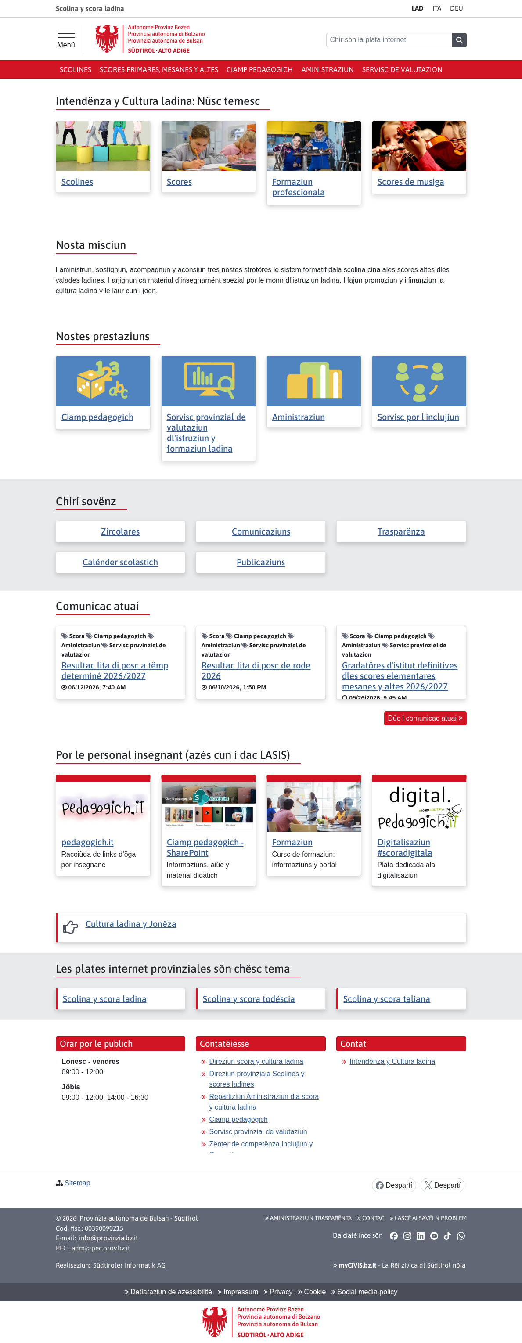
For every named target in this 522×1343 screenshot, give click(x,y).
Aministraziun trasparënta (308, 1217)
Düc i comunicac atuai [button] (425, 718)
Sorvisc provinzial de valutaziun (258, 1131)
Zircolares (120, 531)
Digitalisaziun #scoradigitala (405, 847)
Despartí (394, 1185)
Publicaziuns (261, 562)
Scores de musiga (411, 181)
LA (418, 8)
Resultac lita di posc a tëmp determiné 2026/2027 (114, 670)
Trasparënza (401, 531)
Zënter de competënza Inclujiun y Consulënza (261, 1149)
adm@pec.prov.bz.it (101, 1248)
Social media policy (364, 1292)
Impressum (238, 1292)
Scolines (75, 69)
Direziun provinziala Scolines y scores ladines (256, 1079)
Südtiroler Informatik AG (129, 1265)
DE (456, 8)
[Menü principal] (66, 38)
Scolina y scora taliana (386, 999)
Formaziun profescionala (298, 186)
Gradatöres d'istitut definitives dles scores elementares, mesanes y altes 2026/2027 (399, 675)
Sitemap (77, 1183)
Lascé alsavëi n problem (428, 1217)
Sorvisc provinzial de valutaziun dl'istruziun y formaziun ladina (206, 432)
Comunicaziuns (261, 531)
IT (436, 8)
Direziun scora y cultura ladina (256, 1061)
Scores (179, 181)
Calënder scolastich (120, 562)
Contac (370, 1217)
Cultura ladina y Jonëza (131, 924)
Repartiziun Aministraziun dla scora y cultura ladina (264, 1102)
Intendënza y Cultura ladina (392, 1061)
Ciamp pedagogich (260, 69)
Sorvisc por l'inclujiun (418, 417)
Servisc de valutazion (402, 69)
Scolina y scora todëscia (249, 999)
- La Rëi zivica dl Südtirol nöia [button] (399, 1265)
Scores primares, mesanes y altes (159, 69)
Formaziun (292, 842)
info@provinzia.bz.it (108, 1238)
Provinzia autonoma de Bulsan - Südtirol (138, 1218)
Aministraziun (328, 69)
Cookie (312, 1292)
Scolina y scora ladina (105, 999)
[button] (394, 1235)
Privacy (278, 1292)
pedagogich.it (87, 842)
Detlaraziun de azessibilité (168, 1292)
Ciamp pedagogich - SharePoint (205, 847)
